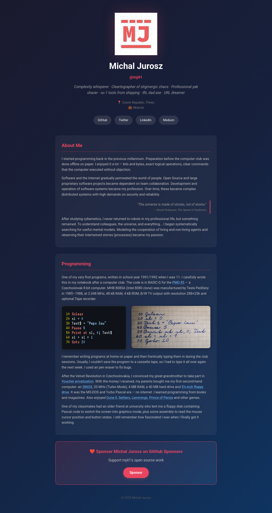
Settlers (124, 398)
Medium (168, 120)
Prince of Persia (161, 398)
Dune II (111, 398)
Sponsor (136, 473)
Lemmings (139, 398)
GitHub (102, 120)
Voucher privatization (78, 381)
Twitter (123, 120)
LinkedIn (146, 120)
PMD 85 (178, 282)
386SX (87, 387)
